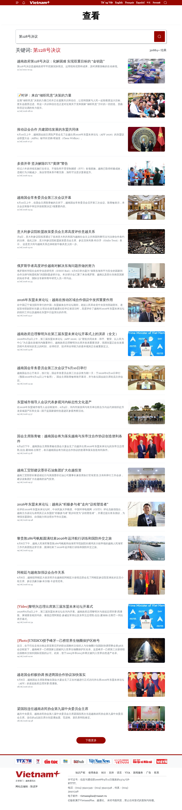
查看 (91, 16)
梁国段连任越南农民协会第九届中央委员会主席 (52, 709)
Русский (156, 3)
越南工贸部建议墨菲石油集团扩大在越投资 (49, 470)
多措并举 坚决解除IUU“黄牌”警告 (42, 163)
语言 (119, 772)
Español (140, 2)
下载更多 (91, 740)
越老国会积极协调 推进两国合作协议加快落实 (51, 675)
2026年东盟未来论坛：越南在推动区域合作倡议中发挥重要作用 (65, 300)
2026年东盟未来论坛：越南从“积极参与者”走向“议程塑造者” (62, 504)
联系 (156, 772)
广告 (148, 772)
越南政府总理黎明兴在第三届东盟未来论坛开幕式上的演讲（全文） (68, 334)
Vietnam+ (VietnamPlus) (40, 2)
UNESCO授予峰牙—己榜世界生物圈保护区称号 (58, 641)
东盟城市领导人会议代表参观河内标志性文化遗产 (54, 402)
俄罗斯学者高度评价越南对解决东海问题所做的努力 (56, 266)
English (119, 2)
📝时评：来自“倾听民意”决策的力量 (44, 95)
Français (129, 2)
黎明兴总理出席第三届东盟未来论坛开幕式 (55, 606)
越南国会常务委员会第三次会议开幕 (44, 198)
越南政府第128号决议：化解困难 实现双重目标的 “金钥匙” (61, 61)
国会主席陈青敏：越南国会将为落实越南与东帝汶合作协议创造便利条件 (69, 438)
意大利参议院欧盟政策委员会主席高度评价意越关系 (56, 232)
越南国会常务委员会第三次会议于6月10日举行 (52, 368)
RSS (103, 772)
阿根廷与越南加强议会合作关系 (41, 572)
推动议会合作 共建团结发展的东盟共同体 (48, 129)
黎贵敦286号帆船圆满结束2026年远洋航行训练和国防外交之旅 (64, 538)
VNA (127, 772)
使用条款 (93, 772)
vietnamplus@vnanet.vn (93, 795)
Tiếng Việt (107, 2)
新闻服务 (138, 772)
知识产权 (80, 772)
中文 (148, 3)
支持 (111, 772)
